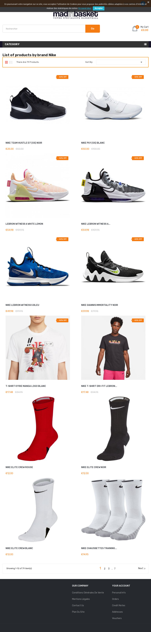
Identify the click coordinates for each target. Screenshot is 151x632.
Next (142, 568)
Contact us (78, 605)
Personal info (119, 592)
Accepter (99, 8)
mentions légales (81, 599)
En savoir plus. (84, 8)
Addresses (117, 612)
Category (12, 44)
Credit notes (118, 605)
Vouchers (117, 618)
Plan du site (78, 612)
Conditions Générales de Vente (88, 592)
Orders (115, 599)
